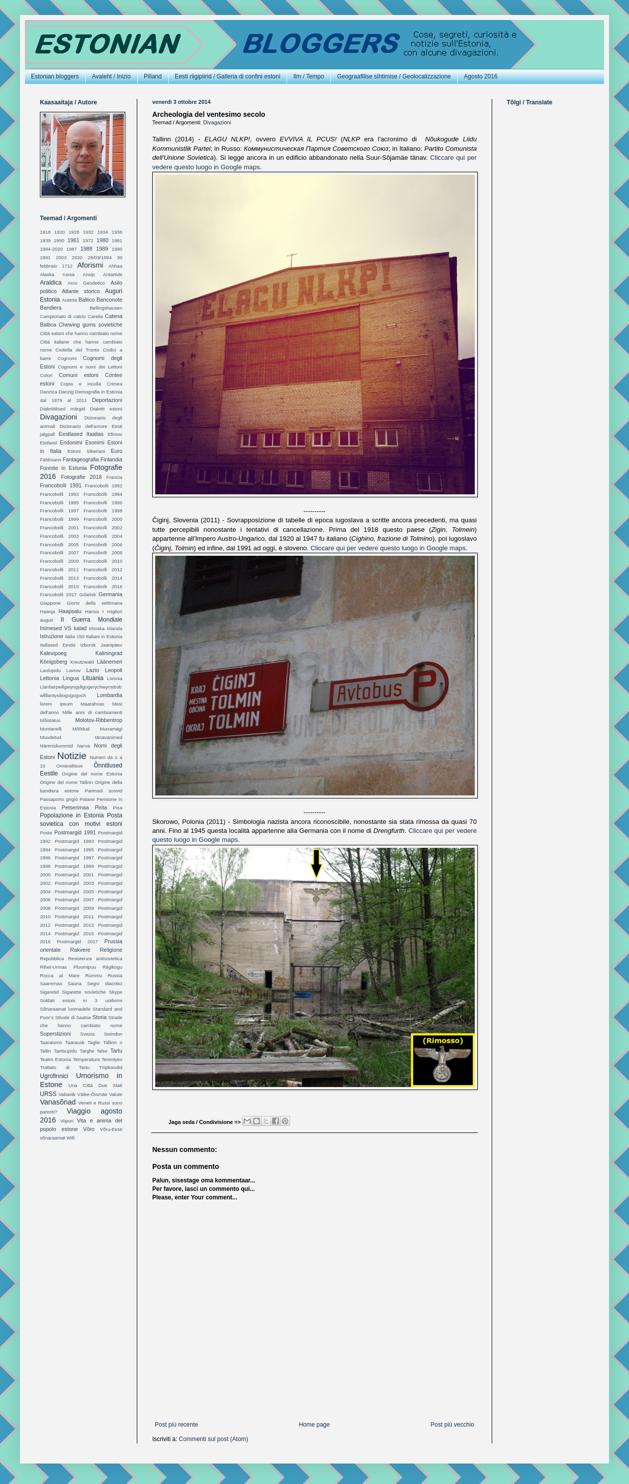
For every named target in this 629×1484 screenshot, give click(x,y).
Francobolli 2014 (102, 578)
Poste (46, 832)
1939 (45, 240)
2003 (61, 257)
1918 (45, 232)
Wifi (70, 1137)
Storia (99, 1017)
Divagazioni (217, 122)
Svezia (87, 1034)
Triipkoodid (110, 1067)
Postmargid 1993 (74, 841)
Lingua (71, 678)
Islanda (114, 628)
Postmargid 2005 (74, 891)
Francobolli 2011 (59, 569)
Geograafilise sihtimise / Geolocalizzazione (394, 76)
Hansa (92, 611)
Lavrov (73, 670)
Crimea (114, 383)
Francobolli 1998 (102, 510)
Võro (89, 1129)
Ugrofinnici (54, 1076)
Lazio (92, 670)
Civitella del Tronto (77, 350)
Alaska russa (57, 274)
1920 (59, 232)
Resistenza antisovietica (95, 958)
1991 (45, 257)
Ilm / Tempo (308, 76)
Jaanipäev (111, 645)
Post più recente (176, 1424)
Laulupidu (50, 670)
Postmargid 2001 (74, 874)
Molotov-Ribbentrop (98, 720)
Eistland (48, 442)
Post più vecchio (452, 1424)
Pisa (117, 807)
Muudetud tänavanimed (81, 737)
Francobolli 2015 (59, 586)
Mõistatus (50, 720)
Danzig (66, 391)
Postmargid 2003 (74, 883)
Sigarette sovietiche (84, 992)
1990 (117, 249)
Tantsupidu (65, 1051)
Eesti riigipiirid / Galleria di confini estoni (227, 76)
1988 (86, 249)
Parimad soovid (103, 790)
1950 (59, 240)
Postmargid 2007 (74, 899)
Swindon (113, 1034)
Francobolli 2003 (59, 536)
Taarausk (74, 1042)
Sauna (75, 983)
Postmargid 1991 (75, 832)
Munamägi (111, 729)
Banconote (109, 300)
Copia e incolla (80, 383)
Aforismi (90, 265)
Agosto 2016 (480, 76)
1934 (102, 232)
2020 (77, 257)
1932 (88, 232)
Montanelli (51, 729)
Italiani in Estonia (104, 636)
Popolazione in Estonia (72, 815)
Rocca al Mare (59, 975)
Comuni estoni (78, 375)
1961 (73, 240)
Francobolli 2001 (59, 527)
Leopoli (113, 670)
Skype (115, 992)
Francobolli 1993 (59, 494)
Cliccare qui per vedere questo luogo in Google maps (388, 548)
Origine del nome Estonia (92, 773)
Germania (110, 594)
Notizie (72, 755)
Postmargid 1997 (74, 857)
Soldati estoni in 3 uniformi (81, 1000)
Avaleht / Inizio (111, 76)
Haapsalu (69, 611)
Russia (115, 975)
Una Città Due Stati (95, 1085)
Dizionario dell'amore (83, 426)
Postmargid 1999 (74, 866)
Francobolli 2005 (59, 544)
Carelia (95, 316)
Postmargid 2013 (74, 925)
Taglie (93, 1042)
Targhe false (93, 1051)
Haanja (47, 611)
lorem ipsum (56, 704)
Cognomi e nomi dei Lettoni (90, 367)
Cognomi (66, 358)
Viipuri (67, 1120)
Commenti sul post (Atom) (213, 1439)
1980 (102, 240)
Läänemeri (109, 662)
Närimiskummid (56, 745)
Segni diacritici (104, 983)
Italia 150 (74, 636)
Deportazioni (107, 400)
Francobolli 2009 (59, 561)
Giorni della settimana (94, 603)
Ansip (89, 274)
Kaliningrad (108, 653)
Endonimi (71, 442)
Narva (83, 745)
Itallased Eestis (57, 645)
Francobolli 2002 (102, 527)
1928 (73, 232)
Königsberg (53, 662)
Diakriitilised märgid (62, 408)
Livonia (114, 678)
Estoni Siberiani (86, 451)
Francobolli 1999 (59, 519)
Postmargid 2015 (74, 933)
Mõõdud (81, 729)
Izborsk (88, 645)
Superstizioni (55, 1034)
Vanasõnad (58, 1102)
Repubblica (52, 958)
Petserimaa (75, 807)
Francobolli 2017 (58, 594)
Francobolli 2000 (102, 519)
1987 (71, 249)
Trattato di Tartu (64, 1067)
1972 (88, 240)
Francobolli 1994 (102, 494)
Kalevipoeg (53, 653)
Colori (46, 375)
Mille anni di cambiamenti (92, 712)
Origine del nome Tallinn (66, 782)
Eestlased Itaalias (81, 434)
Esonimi (94, 442)
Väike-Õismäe (92, 1094)
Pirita (101, 807)
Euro (116, 451)
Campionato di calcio (63, 316)
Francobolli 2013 (59, 578)
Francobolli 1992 (103, 485)
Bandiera (50, 308)
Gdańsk (87, 594)
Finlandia (111, 459)
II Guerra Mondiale (91, 619)
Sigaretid (49, 992)
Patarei (87, 799)
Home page (314, 1424)
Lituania (92, 678)
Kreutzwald (82, 662)
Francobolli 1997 (59, 510)
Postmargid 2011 (74, 916)
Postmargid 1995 (74, 849)
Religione (111, 950)
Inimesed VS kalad (63, 628)
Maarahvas (92, 704)
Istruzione (51, 636)
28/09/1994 (100, 257)
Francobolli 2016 (102, 586)
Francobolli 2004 (102, 536)
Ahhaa (115, 266)
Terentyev (111, 1059)
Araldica (50, 282)
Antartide (112, 274)
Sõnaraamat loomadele (65, 1009)
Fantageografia (80, 459)
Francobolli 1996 (102, 502)
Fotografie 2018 (81, 477)
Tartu (116, 1051)
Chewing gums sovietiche (90, 325)
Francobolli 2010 (102, 561)
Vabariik (66, 1094)
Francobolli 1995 (59, 502)
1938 (117, 232)
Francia (114, 477)
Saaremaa (51, 983)
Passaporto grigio (59, 799)
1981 (117, 240)
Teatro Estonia (55, 1059)
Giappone (50, 603)
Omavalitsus (69, 765)
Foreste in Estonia (63, 468)
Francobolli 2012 (102, 569)
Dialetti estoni (106, 408)
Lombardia (109, 695)
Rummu (93, 975)
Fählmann (50, 459)
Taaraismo (51, 1042)
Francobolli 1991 (61, 485)
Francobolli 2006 (102, 544)
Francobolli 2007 (59, 552)
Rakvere (80, 950)
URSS (48, 1094)
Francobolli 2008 (102, 552)
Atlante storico (81, 291)
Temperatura (86, 1059)
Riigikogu (112, 967)
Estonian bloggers (55, 76)
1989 (102, 249)
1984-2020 (51, 249)
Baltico (86, 300)
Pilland (153, 76)
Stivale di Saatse (73, 1017)
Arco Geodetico (86, 283)
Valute (115, 1094)
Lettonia (49, 678)
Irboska (96, 628)
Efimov (115, 434)
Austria (69, 300)
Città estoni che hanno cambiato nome (81, 333)
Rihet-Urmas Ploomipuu (68, 967)
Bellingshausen (106, 308)
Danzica (48, 391)
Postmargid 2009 (74, 908)
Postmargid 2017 (77, 941)
